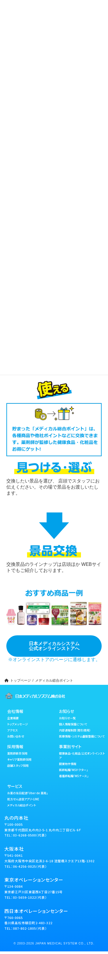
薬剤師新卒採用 (17, 753)
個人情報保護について (73, 724)
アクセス (12, 730)
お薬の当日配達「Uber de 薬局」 (27, 792)
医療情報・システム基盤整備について (82, 736)
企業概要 (13, 718)
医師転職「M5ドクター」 (73, 769)
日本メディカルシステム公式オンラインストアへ (54, 646)
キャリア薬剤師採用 (19, 759)
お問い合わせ (15, 736)
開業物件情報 (67, 763)
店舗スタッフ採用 (18, 765)
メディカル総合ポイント (21, 805)
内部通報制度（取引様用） (75, 730)
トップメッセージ (17, 724)
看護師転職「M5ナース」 (73, 775)
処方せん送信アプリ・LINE (23, 799)
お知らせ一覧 (67, 718)
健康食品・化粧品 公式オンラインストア (82, 755)
